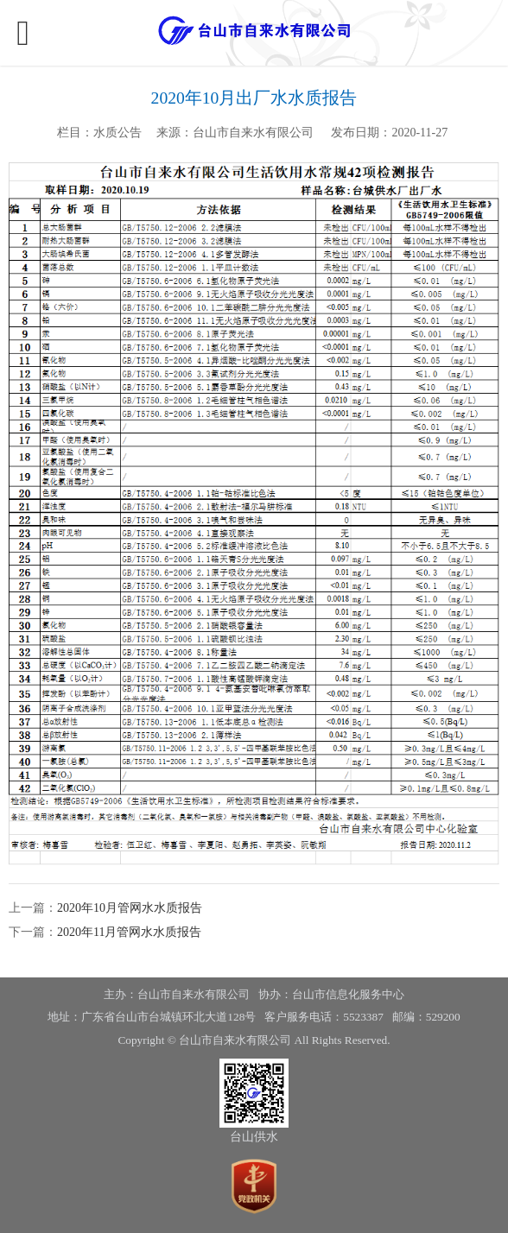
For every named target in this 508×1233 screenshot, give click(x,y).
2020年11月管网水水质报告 (129, 932)
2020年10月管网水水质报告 (129, 907)
